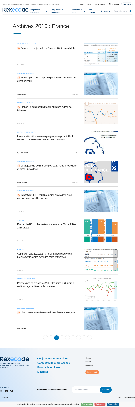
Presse (89, 4)
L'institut (104, 11)
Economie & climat (77, 11)
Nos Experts (92, 11)
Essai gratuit (92, 372)
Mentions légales (129, 397)
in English (89, 365)
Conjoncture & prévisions (36, 11)
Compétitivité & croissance (57, 11)
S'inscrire (105, 390)
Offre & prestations (100, 4)
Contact (82, 4)
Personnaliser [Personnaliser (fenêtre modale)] (113, 404)
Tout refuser (100, 404)
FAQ (119, 397)
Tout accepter (87, 404)
